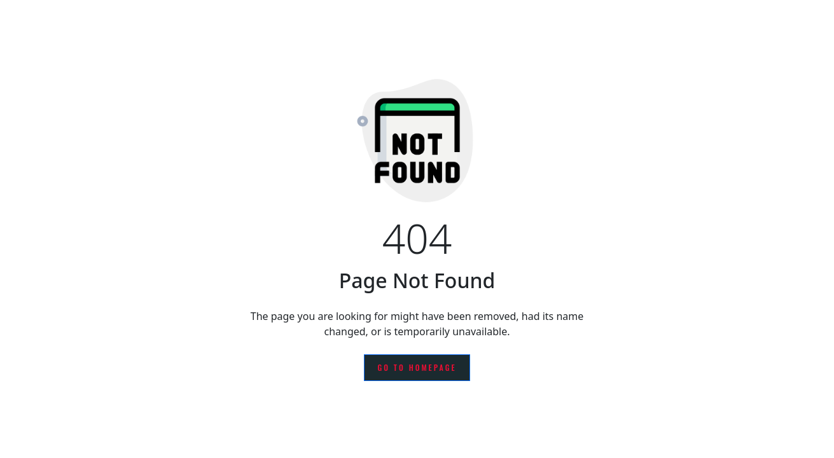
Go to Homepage (416, 367)
